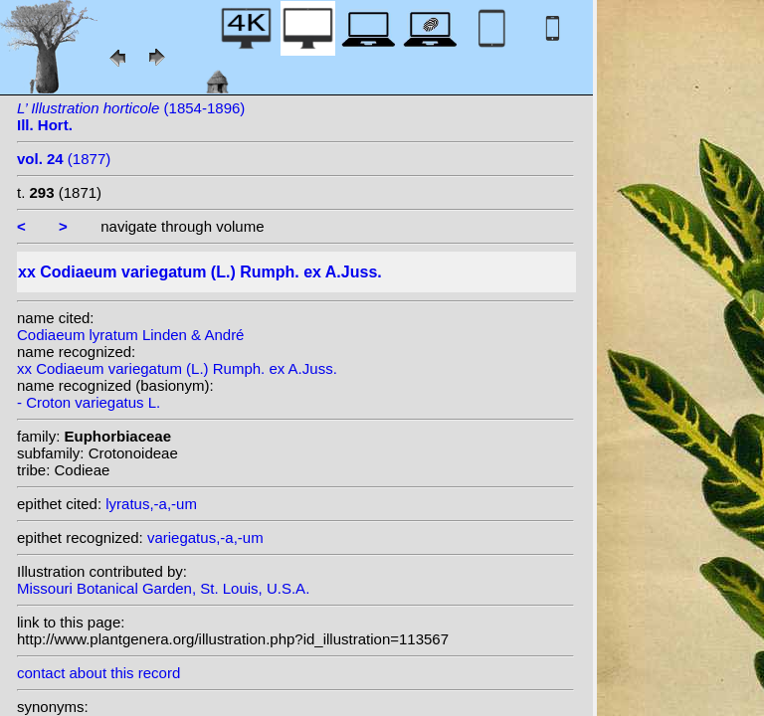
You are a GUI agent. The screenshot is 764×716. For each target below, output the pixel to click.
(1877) (63, 158)
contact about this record (98, 672)
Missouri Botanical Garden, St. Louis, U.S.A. (163, 588)
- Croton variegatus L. (88, 402)
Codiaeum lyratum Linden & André (130, 334)
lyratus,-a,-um (151, 503)
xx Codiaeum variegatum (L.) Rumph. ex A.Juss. (177, 368)
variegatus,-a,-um (205, 537)
